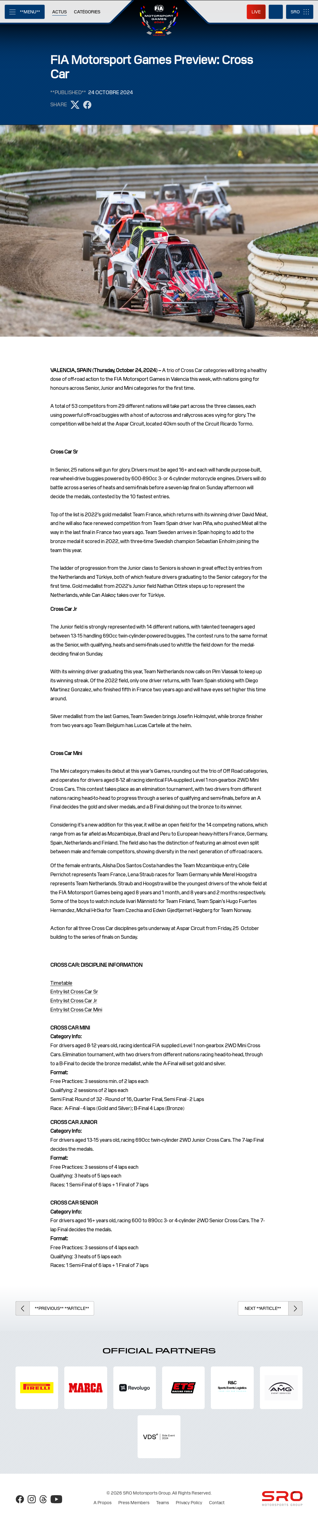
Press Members (133, 1502)
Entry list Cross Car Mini (76, 1010)
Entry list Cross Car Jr (73, 1000)
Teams (162, 1502)
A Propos (102, 1502)
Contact (217, 1502)
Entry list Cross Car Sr (74, 991)
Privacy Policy (189, 1502)
